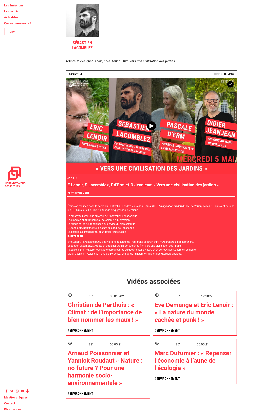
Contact (9, 403)
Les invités (11, 11)
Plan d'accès (12, 409)
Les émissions (13, 5)
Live (12, 31)
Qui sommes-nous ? (17, 23)
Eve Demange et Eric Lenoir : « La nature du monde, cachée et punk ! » (194, 312)
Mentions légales (16, 397)
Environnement (79, 192)
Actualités (11, 17)
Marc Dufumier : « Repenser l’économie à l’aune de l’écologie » (193, 360)
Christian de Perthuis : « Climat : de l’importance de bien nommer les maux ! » (105, 312)
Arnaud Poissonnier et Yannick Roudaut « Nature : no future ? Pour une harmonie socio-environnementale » (105, 367)
